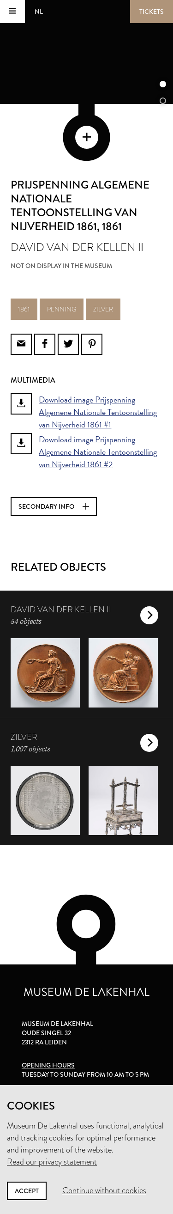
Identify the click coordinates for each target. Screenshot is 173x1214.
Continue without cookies (104, 1190)
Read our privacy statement (52, 1162)
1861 (24, 309)
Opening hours (48, 1065)
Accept (27, 1191)
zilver (103, 309)
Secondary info (53, 506)
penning (61, 309)
